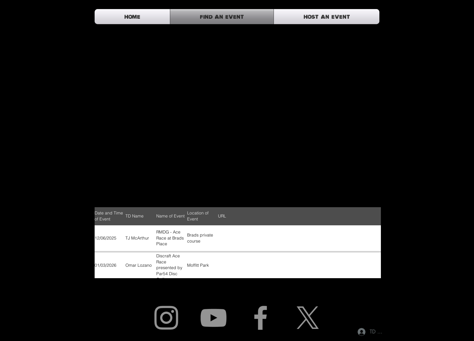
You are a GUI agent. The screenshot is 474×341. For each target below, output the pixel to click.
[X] (308, 318)
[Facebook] (261, 318)
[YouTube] (213, 318)
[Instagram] (166, 318)
